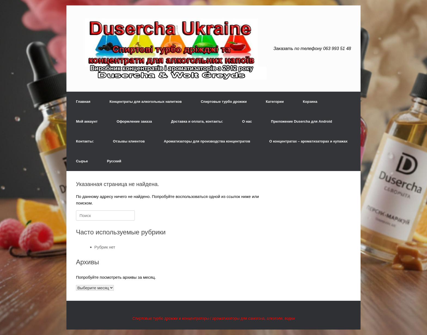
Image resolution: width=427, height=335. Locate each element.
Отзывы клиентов (129, 141)
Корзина (310, 102)
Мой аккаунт (86, 121)
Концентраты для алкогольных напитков (145, 102)
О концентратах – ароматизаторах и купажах (308, 141)
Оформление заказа (134, 121)
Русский (114, 161)
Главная (83, 102)
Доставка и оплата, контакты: (197, 121)
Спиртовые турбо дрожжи (224, 102)
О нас (247, 121)
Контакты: (85, 141)
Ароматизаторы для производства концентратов (207, 141)
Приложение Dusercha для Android (301, 121)
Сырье (82, 161)
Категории (275, 102)
